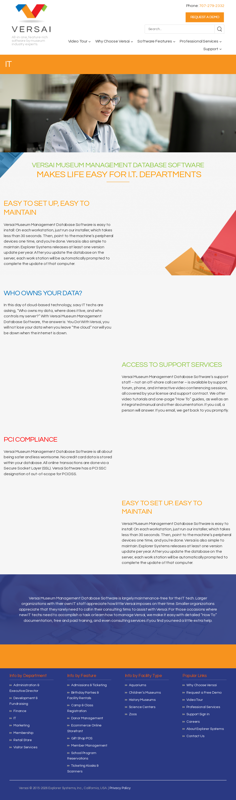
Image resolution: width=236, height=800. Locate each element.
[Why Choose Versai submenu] (132, 41)
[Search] (219, 29)
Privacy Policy (120, 788)
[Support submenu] (220, 49)
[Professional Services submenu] (220, 41)
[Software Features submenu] (174, 41)
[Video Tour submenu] (89, 41)
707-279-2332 (211, 6)
